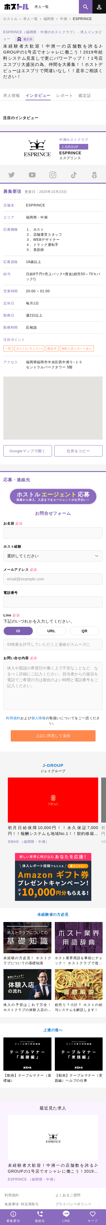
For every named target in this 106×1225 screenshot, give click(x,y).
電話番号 (10, 593)
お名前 (13, 523)
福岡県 (49, 19)
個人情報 (38, 718)
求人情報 (11, 95)
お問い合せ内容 (20, 658)
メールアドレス (20, 570)
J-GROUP (53, 765)
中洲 (63, 19)
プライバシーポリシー (73, 1204)
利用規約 (13, 718)
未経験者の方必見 (52, 914)
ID (18, 631)
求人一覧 (41, 7)
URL (51, 631)
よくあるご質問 (68, 1195)
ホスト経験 (12, 547)
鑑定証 (85, 95)
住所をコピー (78, 451)
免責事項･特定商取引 (22, 1204)
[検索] (85, 7)
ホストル (10, 19)
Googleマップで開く (28, 451)
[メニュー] (99, 7)
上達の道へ (53, 1030)
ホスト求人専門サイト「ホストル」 (17, 7)
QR (85, 631)
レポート (64, 95)
